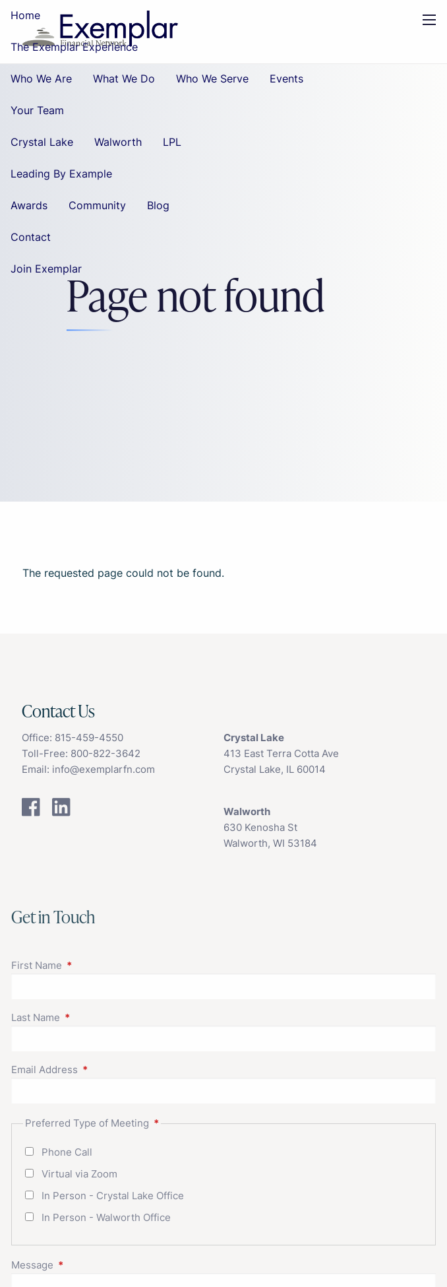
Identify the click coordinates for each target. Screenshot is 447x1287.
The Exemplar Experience (74, 46)
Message (83, 1265)
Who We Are (41, 78)
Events (286, 78)
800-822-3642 (105, 753)
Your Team (37, 110)
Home (25, 15)
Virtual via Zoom (79, 1174)
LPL (172, 141)
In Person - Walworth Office (106, 1217)
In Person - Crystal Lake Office (113, 1195)
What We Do (124, 78)
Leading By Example (61, 173)
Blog (158, 205)
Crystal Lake (42, 141)
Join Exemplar (46, 268)
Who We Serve (212, 78)
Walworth (118, 141)
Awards (29, 205)
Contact (31, 237)
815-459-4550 (89, 737)
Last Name (86, 1017)
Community (97, 205)
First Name (87, 965)
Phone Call (67, 1152)
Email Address (95, 1069)
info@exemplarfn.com (103, 769)
